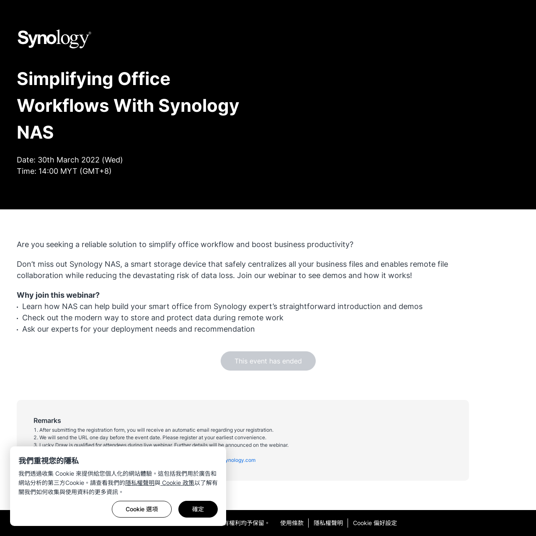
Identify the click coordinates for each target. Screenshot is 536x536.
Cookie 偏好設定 (375, 522)
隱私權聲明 (140, 482)
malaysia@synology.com (226, 460)
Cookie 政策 (177, 482)
